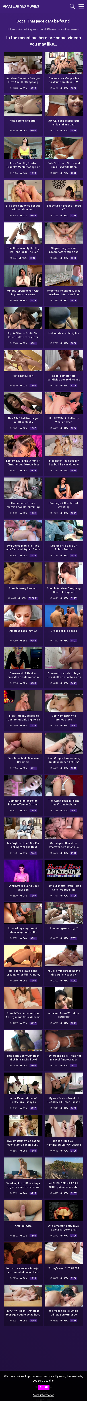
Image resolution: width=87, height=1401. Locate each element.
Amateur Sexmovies (21, 6)
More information (43, 1395)
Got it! (44, 1387)
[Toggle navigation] (81, 6)
